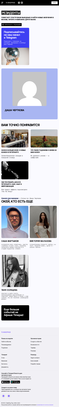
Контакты (4, 364)
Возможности (35, 345)
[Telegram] (19, 3)
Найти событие (6, 342)
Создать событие (36, 342)
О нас (3, 358)
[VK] (22, 3)
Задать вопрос (35, 358)
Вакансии (4, 361)
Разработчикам (35, 364)
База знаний (34, 361)
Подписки (4, 348)
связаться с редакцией (11, 24)
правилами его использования (45, 405)
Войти (54, 2)
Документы (4, 367)
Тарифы (33, 348)
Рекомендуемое (6, 345)
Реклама (33, 351)
